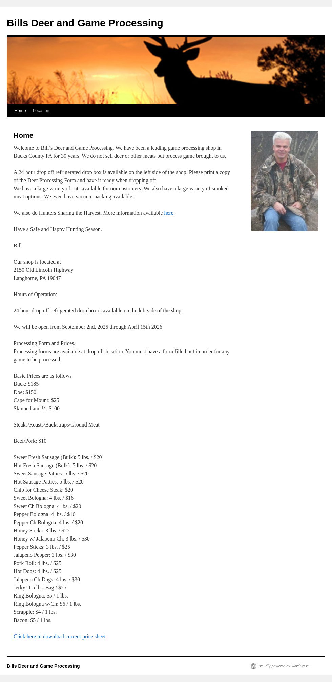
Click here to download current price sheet (60, 636)
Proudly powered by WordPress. (283, 666)
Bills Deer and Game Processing (85, 23)
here (168, 213)
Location (41, 110)
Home (20, 110)
